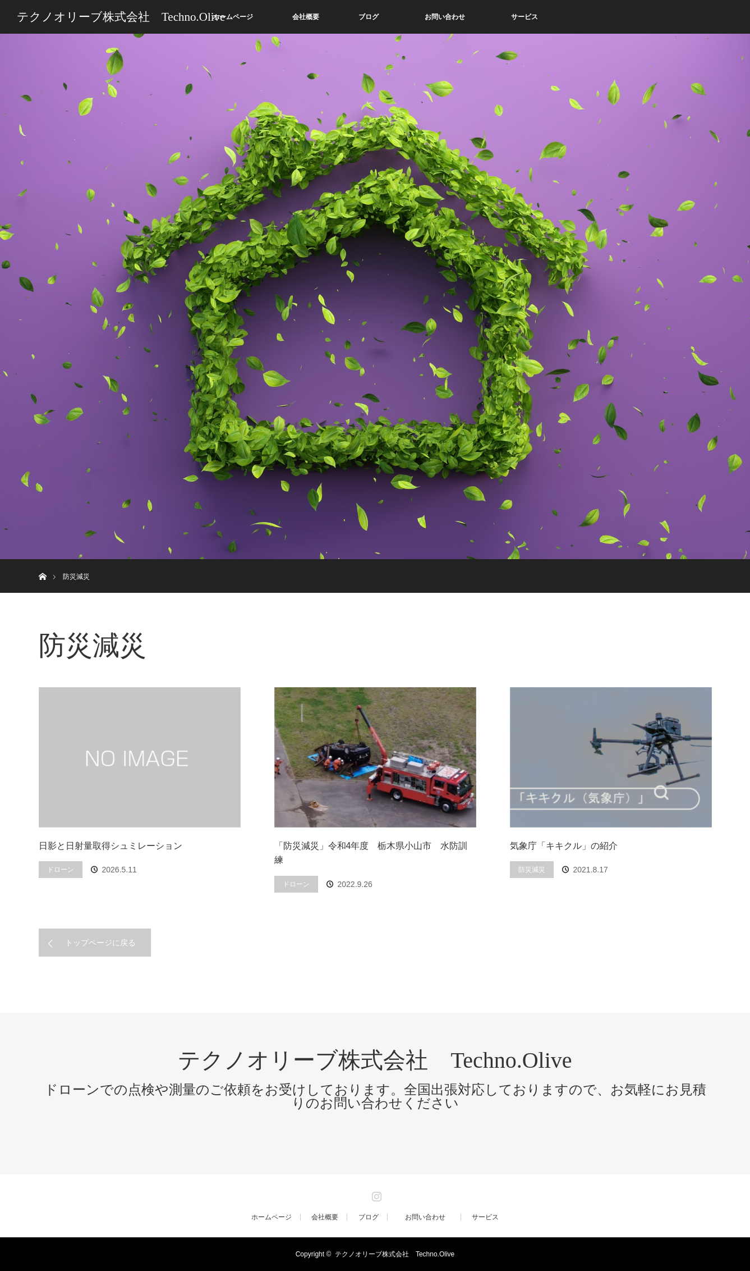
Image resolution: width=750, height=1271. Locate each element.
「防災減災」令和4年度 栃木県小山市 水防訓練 (371, 853)
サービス (524, 17)
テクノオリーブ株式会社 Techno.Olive (121, 17)
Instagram (375, 1194)
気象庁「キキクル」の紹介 (564, 846)
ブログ (368, 17)
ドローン (60, 870)
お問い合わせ (451, 17)
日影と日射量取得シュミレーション (110, 846)
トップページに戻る (100, 942)
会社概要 (305, 17)
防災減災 (531, 870)
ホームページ (233, 17)
